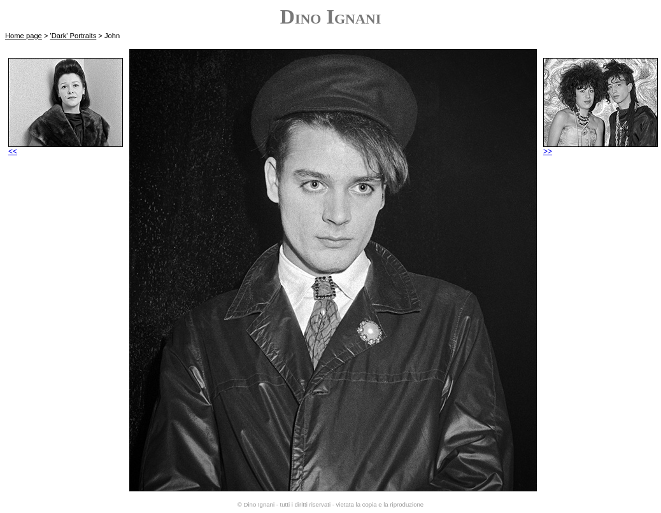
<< (65, 148)
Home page (23, 35)
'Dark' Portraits (73, 35)
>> (600, 148)
